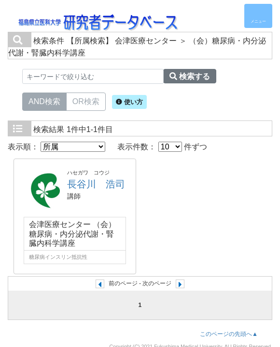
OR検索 (85, 101)
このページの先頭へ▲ (229, 334)
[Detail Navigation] (258, 16)
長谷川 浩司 (96, 184)
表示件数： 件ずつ (162, 147)
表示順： (56, 147)
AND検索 (44, 101)
